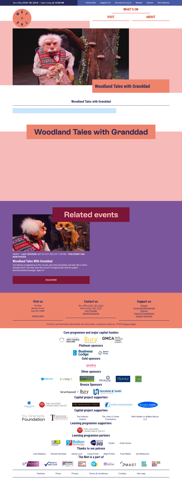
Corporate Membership (144, 308)
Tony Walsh (125, 454)
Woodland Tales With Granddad (32, 261)
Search (149, 3)
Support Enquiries (144, 316)
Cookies (122, 473)
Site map (141, 473)
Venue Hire (91, 3)
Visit (111, 17)
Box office (25, 3)
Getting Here (38, 316)
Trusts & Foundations (144, 313)
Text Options (163, 3)
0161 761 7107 (94, 308)
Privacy (75, 473)
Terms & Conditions (98, 473)
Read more (51, 280)
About (150, 17)
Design (126, 324)
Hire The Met (91, 311)
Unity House (125, 443)
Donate (144, 305)
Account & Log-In (123, 3)
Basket (139, 3)
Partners (41, 473)
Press (58, 473)
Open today (52, 3)
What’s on (130, 9)
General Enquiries (91, 313)
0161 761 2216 (95, 305)
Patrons (144, 311)
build (133, 324)
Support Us (105, 3)
